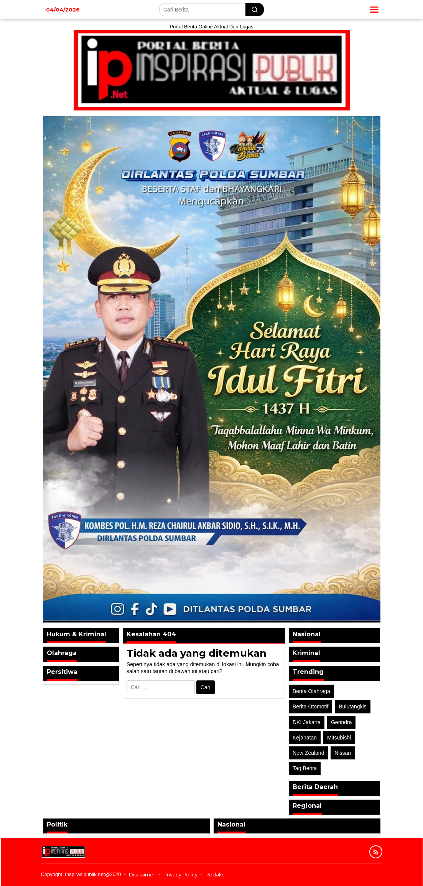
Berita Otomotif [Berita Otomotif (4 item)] (310, 706)
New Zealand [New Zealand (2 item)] (308, 753)
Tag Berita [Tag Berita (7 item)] (305, 768)
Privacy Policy (180, 874)
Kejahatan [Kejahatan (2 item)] (305, 737)
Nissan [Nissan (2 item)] (342, 753)
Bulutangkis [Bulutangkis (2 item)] (352, 706)
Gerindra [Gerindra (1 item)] (341, 722)
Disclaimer (142, 874)
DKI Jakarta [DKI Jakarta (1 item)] (307, 722)
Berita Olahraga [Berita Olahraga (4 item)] (311, 691)
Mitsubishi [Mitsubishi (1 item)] (339, 737)
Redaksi (215, 874)
